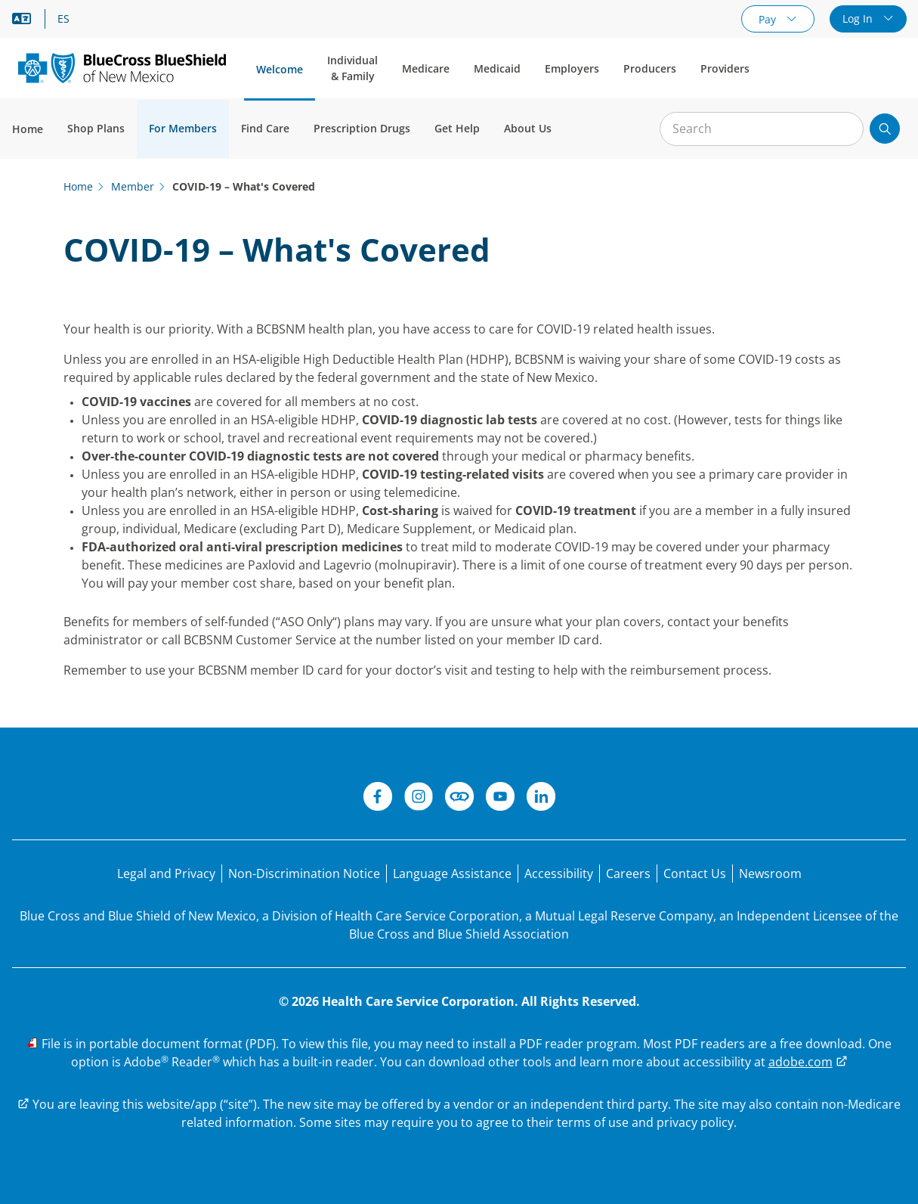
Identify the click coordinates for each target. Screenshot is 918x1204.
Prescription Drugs (362, 128)
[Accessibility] (558, 873)
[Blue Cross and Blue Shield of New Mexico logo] (122, 67)
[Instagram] (418, 798)
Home (27, 129)
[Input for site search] (762, 129)
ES (63, 19)
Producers (649, 68)
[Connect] (459, 798)
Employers (572, 68)
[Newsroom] (770, 873)
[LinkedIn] (541, 798)
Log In (859, 18)
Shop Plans (96, 128)
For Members (183, 128)
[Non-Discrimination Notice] (304, 873)
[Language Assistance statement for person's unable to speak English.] (452, 873)
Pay (769, 19)
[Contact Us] (694, 873)
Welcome (279, 69)
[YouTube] (500, 798)
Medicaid (497, 68)
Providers (725, 68)
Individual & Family (352, 68)
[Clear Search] (844, 129)
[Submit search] (885, 128)
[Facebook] (377, 798)
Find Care (265, 128)
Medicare (426, 68)
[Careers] (628, 873)
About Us (528, 128)
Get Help (457, 128)
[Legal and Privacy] (166, 873)
